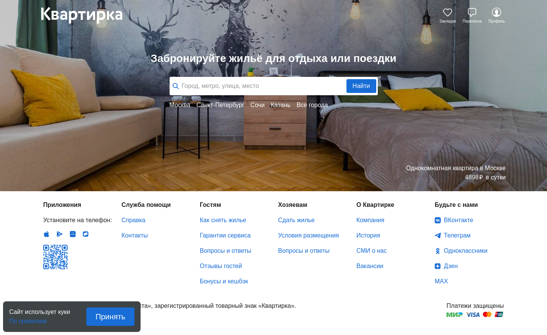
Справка (133, 220)
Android (59, 234)
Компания (370, 220)
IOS (46, 234)
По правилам (28, 319)
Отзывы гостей (221, 266)
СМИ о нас (371, 250)
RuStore (85, 234)
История (368, 235)
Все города (312, 105)
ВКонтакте (458, 220)
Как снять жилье (223, 220)
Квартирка (87, 15)
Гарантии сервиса (225, 235)
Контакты (134, 235)
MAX (441, 281)
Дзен (451, 266)
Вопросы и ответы (225, 250)
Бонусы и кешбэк (224, 281)
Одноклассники (465, 250)
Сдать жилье (296, 220)
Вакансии (370, 266)
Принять (110, 316)
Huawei (72, 234)
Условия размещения (308, 235)
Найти (361, 86)
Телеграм (457, 235)
